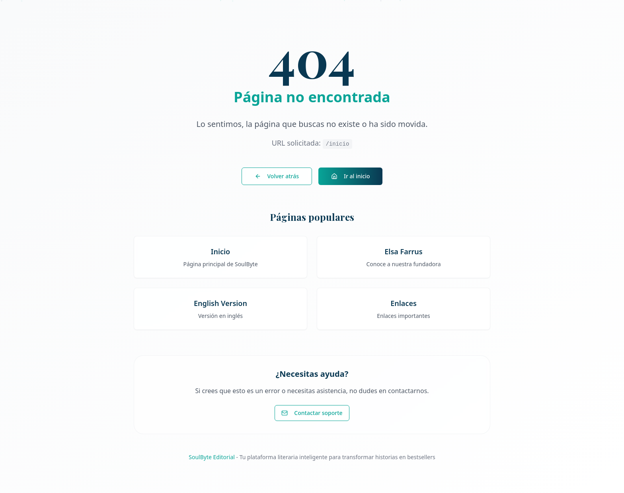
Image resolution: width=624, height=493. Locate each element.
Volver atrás (277, 176)
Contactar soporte (311, 413)
